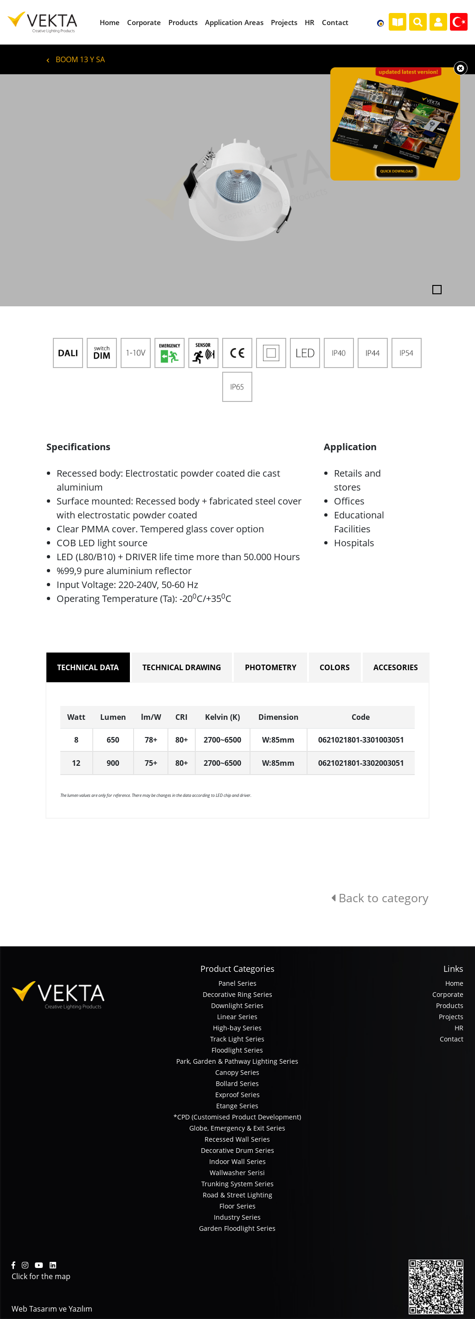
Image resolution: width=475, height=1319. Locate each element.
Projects (451, 1016)
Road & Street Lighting (237, 1194)
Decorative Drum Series (237, 1150)
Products (449, 1005)
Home (454, 983)
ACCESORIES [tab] (395, 667)
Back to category (380, 897)
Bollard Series (237, 1083)
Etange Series (237, 1105)
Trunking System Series (237, 1183)
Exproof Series (237, 1094)
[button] (35, 190)
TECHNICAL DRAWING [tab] (181, 667)
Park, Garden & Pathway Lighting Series (237, 1061)
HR (459, 1027)
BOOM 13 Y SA (75, 59)
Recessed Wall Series (237, 1139)
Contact (451, 1039)
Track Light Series (237, 1039)
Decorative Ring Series (237, 994)
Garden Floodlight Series (237, 1228)
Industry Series (237, 1217)
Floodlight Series (237, 1050)
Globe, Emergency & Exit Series (237, 1128)
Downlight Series (237, 1005)
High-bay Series (237, 1027)
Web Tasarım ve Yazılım (52, 1309)
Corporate (447, 994)
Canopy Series (237, 1072)
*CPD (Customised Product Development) (237, 1116)
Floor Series (237, 1206)
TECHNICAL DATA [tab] (88, 667)
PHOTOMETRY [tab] (270, 667)
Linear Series (237, 1016)
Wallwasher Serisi (237, 1172)
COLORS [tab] (335, 667)
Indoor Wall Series (237, 1161)
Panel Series (237, 983)
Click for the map (41, 1276)
